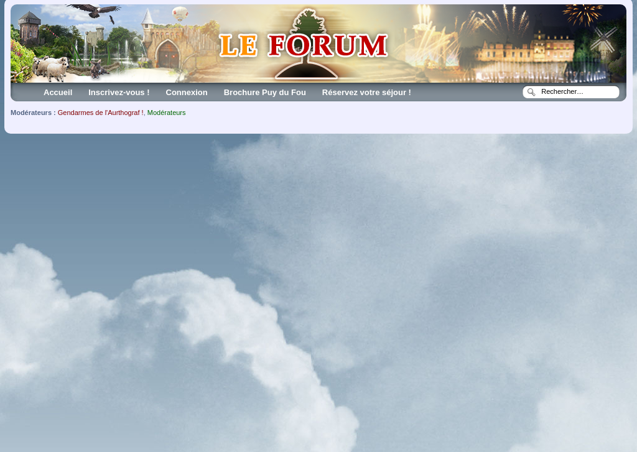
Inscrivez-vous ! (118, 92)
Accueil (58, 92)
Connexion (187, 92)
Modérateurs (166, 112)
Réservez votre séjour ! (366, 92)
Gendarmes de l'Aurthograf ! (101, 112)
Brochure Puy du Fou (265, 92)
